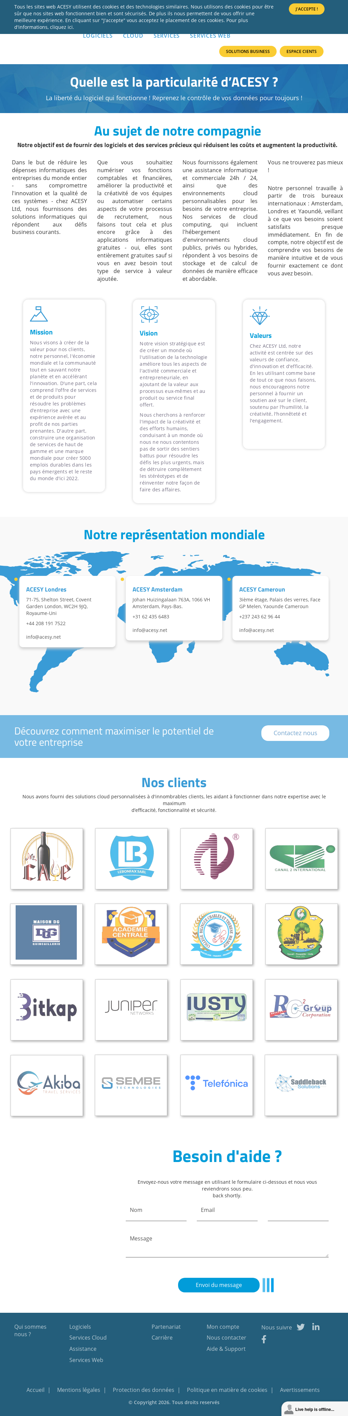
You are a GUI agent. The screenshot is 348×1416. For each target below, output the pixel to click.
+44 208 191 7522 (46, 623)
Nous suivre (276, 1327)
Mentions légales (79, 1390)
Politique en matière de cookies (228, 1390)
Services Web (210, 35)
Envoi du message (219, 1285)
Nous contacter (226, 1337)
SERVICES (167, 35)
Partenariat (166, 1326)
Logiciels (80, 1326)
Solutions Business (248, 51)
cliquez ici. (62, 27)
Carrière (162, 1337)
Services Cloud (88, 1337)
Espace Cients (301, 51)
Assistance (83, 1349)
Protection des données (144, 1390)
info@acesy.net (43, 637)
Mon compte (223, 1326)
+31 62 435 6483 (151, 616)
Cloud (133, 35)
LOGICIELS (98, 35)
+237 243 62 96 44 (259, 616)
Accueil (36, 1390)
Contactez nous (295, 733)
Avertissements (300, 1390)
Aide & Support (226, 1349)
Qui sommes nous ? (30, 1330)
